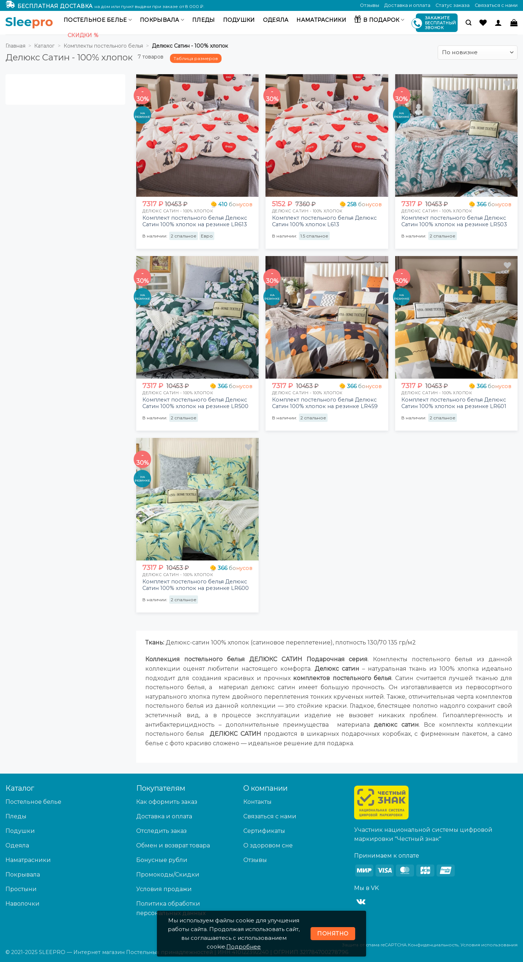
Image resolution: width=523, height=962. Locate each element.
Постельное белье (98, 19)
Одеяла (276, 20)
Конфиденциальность (433, 944)
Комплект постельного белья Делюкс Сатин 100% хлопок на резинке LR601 (453, 403)
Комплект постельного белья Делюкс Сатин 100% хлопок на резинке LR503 (454, 221)
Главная (15, 46)
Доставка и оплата (407, 5)
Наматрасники (321, 20)
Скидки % (83, 35)
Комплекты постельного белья (103, 46)
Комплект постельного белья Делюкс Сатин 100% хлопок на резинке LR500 (195, 403)
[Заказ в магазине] (478, 52)
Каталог (44, 46)
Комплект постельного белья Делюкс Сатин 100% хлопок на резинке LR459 (325, 403)
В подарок (379, 19)
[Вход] (498, 23)
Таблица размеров (196, 58)
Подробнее (243, 946)
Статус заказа (452, 5)
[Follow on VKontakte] (360, 902)
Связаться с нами (496, 5)
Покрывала (162, 19)
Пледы (203, 20)
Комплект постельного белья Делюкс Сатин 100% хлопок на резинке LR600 (195, 585)
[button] (468, 23)
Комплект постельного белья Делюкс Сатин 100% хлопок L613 (324, 221)
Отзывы (369, 5)
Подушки (239, 20)
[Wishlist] (483, 23)
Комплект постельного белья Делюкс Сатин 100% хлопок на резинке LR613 (194, 221)
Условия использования (489, 944)
